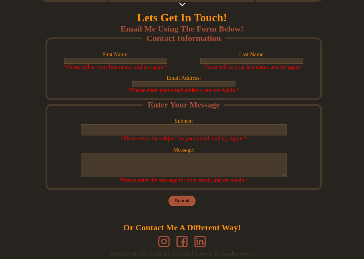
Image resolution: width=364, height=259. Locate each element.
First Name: (115, 54)
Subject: (183, 121)
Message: (183, 152)
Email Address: (183, 78)
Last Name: (252, 54)
